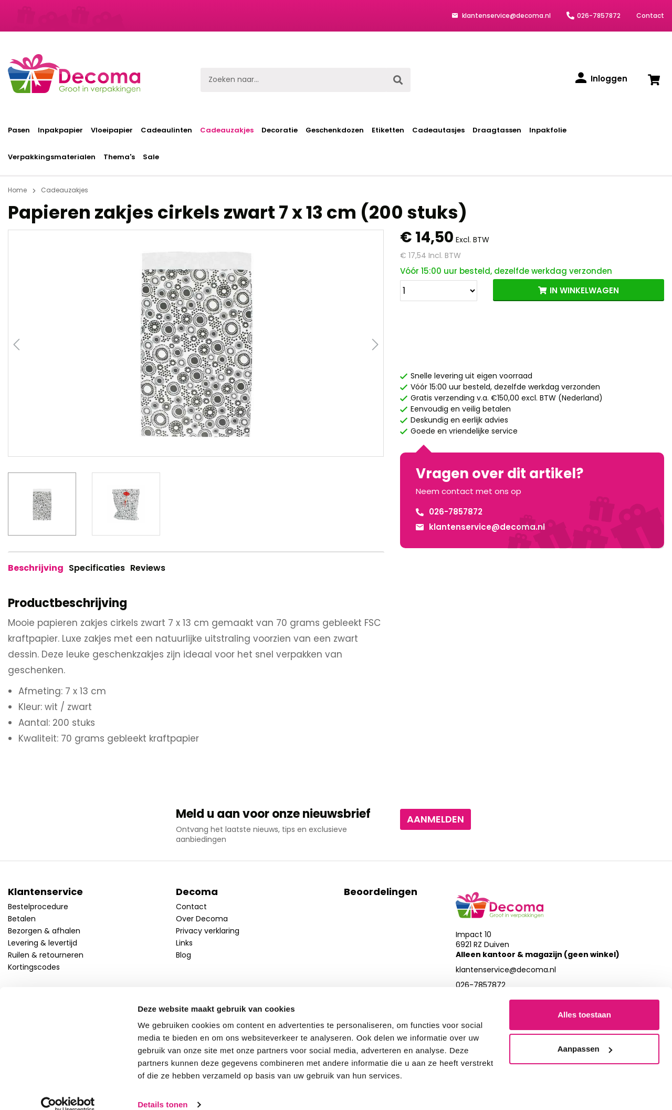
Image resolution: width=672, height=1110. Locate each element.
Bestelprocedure (38, 906)
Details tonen (162, 1089)
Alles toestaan (584, 999)
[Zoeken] (398, 80)
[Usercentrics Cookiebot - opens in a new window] (68, 1089)
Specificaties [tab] (97, 568)
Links (184, 943)
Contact (650, 15)
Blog (183, 955)
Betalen (22, 918)
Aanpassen (585, 1033)
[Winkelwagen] (653, 80)
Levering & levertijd (42, 943)
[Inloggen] (601, 79)
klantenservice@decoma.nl (505, 15)
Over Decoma (202, 918)
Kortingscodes (34, 967)
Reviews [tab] (147, 568)
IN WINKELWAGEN (584, 290)
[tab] (36, 568)
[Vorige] (16, 343)
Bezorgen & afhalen (44, 931)
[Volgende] (375, 343)
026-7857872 (599, 15)
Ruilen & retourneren (45, 955)
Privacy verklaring (207, 931)
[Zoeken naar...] (293, 80)
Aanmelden (435, 819)
